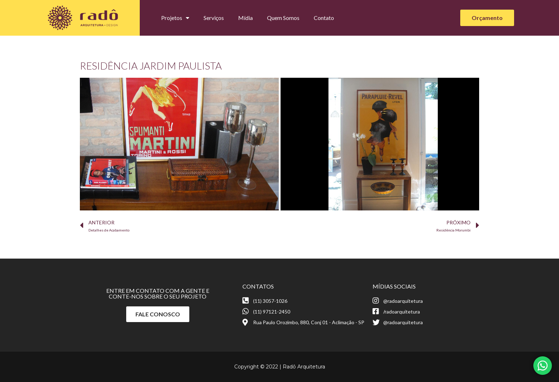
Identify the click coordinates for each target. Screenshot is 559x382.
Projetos (175, 17)
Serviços (214, 17)
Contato (324, 17)
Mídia (245, 17)
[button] (487, 18)
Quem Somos (283, 17)
